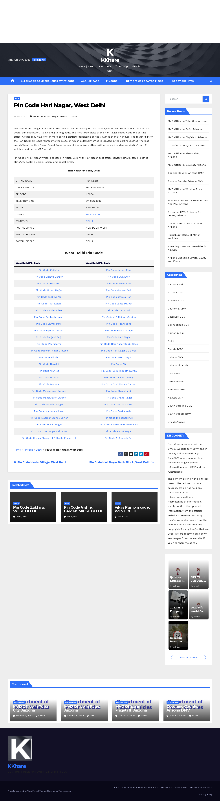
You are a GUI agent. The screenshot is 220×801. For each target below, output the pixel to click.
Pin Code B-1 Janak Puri (119, 417)
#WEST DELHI (68, 116)
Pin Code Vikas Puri (48, 283)
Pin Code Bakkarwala (118, 411)
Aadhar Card (90, 81)
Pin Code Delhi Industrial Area (119, 370)
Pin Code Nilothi (49, 357)
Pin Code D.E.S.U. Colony (119, 377)
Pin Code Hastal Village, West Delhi (40, 462)
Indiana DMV (175, 357)
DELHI (89, 221)
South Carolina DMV (180, 405)
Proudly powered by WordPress (23, 791)
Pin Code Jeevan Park (119, 290)
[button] (211, 81)
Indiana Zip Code (178, 365)
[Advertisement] (91, 21)
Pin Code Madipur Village (49, 411)
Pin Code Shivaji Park (48, 323)
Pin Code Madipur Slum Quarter (49, 417)
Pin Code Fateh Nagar (119, 357)
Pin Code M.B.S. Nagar (49, 424)
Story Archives (183, 81)
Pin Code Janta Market (118, 303)
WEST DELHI (93, 214)
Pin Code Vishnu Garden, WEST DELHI (83, 509)
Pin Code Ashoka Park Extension (119, 424)
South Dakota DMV (179, 413)
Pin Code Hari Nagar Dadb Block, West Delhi (121, 462)
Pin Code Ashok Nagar (119, 431)
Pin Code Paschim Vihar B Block (49, 350)
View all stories (188, 657)
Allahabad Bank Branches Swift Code (48, 81)
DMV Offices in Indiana (201, 787)
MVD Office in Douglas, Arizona (187, 164)
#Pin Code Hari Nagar (46, 116)
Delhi (17, 98)
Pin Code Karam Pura (118, 270)
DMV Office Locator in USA (145, 81)
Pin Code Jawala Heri (118, 296)
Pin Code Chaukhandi (119, 391)
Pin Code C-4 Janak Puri (118, 404)
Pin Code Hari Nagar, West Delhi (59, 105)
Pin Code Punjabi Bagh (48, 337)
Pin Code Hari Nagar (119, 337)
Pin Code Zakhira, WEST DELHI (29, 509)
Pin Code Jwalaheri (118, 276)
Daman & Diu (176, 332)
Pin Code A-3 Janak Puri (119, 438)
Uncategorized (176, 422)
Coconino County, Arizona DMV (186, 145)
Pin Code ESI (119, 364)
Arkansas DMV (176, 300)
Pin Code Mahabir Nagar (49, 404)
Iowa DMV (174, 373)
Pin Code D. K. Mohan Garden (118, 384)
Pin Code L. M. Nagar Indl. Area (48, 431)
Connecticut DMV (178, 324)
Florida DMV (175, 349)
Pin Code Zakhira (49, 270)
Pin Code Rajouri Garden (48, 330)
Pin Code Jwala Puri (119, 283)
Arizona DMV (175, 292)
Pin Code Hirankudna (118, 323)
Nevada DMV (175, 397)
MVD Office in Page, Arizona (185, 129)
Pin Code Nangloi (49, 364)
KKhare (110, 60)
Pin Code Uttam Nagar (49, 290)
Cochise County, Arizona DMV (186, 172)
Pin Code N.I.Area (48, 370)
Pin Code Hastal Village (119, 330)
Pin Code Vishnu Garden (48, 276)
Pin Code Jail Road (119, 310)
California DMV (177, 308)
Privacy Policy (205, 794)
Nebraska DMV (177, 389)
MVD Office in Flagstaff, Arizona (187, 137)
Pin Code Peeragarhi (49, 343)
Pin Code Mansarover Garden (49, 391)
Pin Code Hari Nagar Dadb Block (119, 343)
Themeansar (64, 791)
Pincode (112, 81)
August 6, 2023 (24, 716)
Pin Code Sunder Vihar (48, 310)
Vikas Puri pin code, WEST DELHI (132, 509)
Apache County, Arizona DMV (185, 181)
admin (40, 716)
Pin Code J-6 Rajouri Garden (119, 317)
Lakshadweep (176, 381)
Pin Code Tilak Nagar (49, 296)
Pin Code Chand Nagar (118, 397)
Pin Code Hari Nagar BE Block (119, 350)
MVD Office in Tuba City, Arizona (187, 121)
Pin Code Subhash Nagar (48, 317)
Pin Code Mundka (48, 377)
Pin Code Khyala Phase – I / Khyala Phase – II (49, 438)
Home (17, 449)
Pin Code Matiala (49, 384)
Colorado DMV (176, 316)
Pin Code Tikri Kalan (49, 303)
